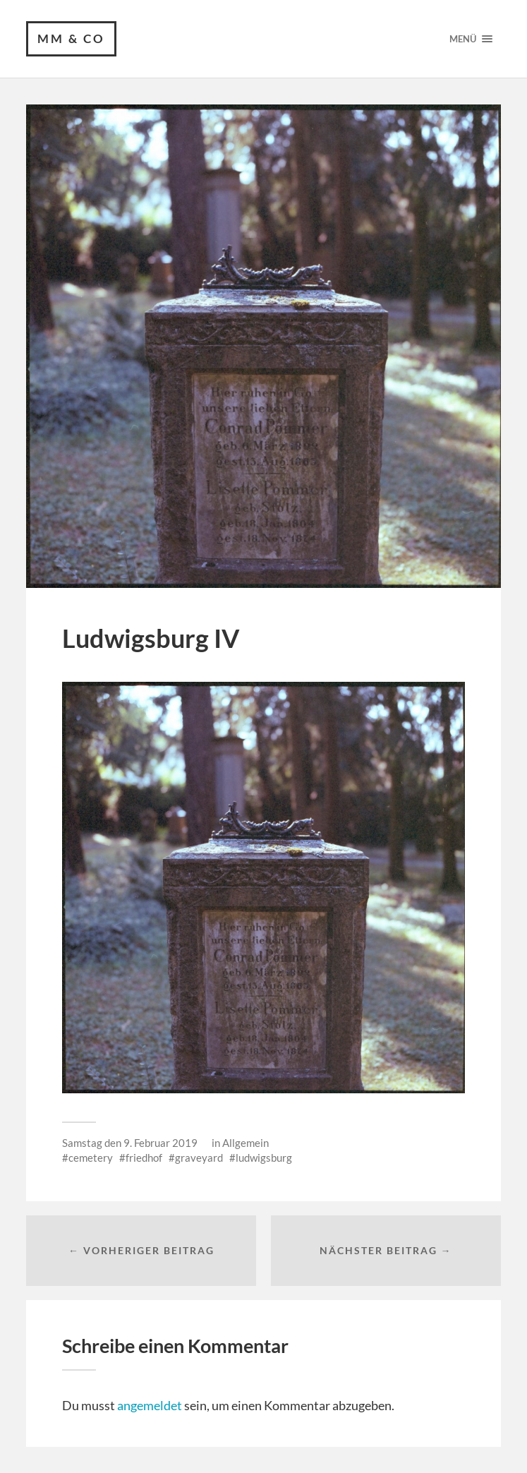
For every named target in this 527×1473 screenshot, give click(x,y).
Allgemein (245, 1142)
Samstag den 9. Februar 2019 (130, 1142)
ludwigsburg (264, 1157)
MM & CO (71, 38)
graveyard (199, 1157)
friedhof (144, 1157)
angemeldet (149, 1405)
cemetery (90, 1157)
